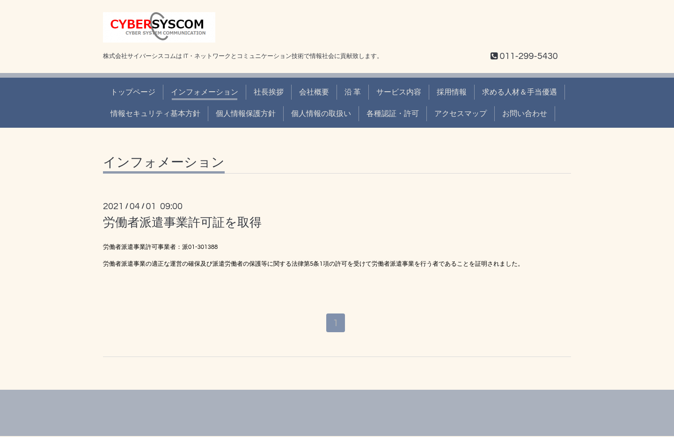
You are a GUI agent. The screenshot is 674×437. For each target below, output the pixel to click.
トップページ (132, 92)
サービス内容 (398, 92)
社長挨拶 (269, 92)
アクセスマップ (460, 113)
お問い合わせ (524, 113)
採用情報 (452, 92)
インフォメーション (204, 92)
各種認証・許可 (392, 113)
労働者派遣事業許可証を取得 (182, 223)
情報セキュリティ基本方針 (155, 113)
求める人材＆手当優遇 (519, 92)
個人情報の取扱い (321, 113)
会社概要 (314, 92)
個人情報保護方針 (246, 113)
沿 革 (352, 92)
